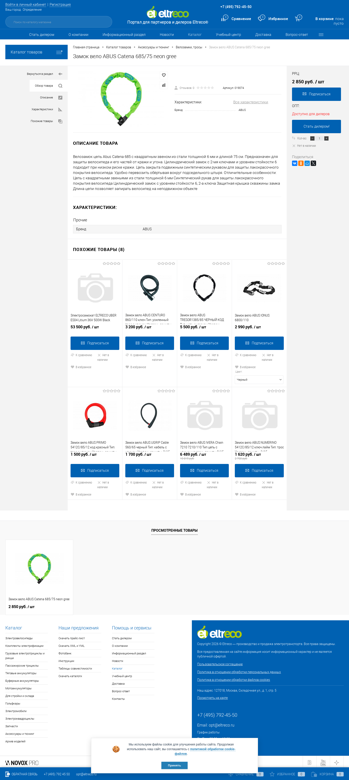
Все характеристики (250, 102)
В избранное (81, 366)
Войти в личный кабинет (27, 4)
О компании (78, 35)
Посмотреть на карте (212, 696)
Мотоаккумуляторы (18, 686)
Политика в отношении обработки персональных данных (239, 670)
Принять (174, 765)
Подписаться (95, 342)
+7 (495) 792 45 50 (57, 774)
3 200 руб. (149, 327)
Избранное (287, 774)
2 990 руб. (259, 327)
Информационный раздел (124, 35)
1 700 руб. (149, 454)
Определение (32, 9)
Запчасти (11, 724)
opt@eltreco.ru (221, 723)
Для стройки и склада (19, 694)
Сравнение (246, 774)
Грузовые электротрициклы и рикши (25, 654)
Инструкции (66, 659)
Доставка (263, 35)
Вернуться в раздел (44, 74)
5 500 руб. (204, 327)
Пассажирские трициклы (22, 664)
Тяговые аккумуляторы (21, 671)
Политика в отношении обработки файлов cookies (233, 678)
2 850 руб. (21, 605)
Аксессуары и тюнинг (19, 732)
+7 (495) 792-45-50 (236, 6)
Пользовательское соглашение (220, 662)
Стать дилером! (317, 126)
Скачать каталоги (70, 674)
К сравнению (81, 354)
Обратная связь (21, 774)
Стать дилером (41, 35)
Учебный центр (228, 35)
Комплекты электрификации (24, 644)
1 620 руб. (259, 454)
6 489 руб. (204, 454)
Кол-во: (302, 138)
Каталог (195, 35)
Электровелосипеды (19, 636)
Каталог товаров (36, 52)
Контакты (118, 697)
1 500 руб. (95, 454)
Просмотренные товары (174, 528)
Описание (51, 98)
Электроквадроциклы (19, 717)
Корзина (327, 774)
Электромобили (15, 709)
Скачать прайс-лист (72, 636)
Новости (167, 35)
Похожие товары (46, 121)
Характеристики (47, 109)
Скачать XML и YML (72, 644)
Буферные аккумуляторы (22, 679)
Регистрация (64, 4)
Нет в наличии (103, 356)
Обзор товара (48, 86)
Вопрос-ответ (297, 35)
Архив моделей (15, 739)
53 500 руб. (95, 327)
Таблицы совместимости (75, 667)
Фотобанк (65, 651)
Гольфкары (12, 702)
